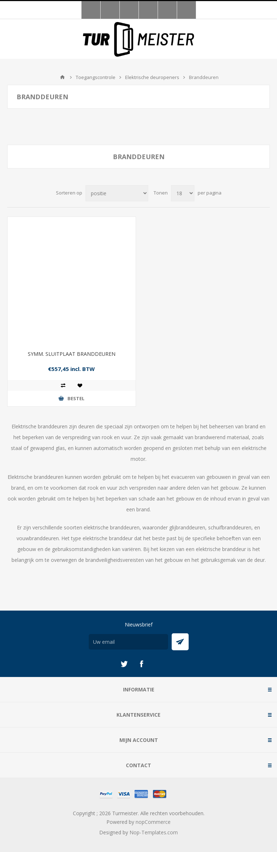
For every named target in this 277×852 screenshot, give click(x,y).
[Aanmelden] (128, 642)
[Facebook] (141, 664)
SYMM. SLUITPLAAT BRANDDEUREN (71, 353)
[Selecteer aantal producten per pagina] (182, 193)
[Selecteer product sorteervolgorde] (116, 193)
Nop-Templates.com (153, 832)
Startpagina (62, 77)
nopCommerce (153, 821)
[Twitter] (124, 664)
